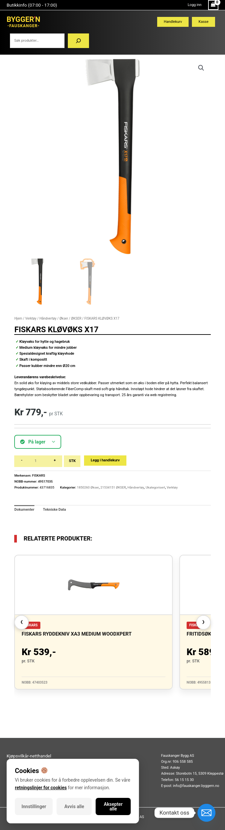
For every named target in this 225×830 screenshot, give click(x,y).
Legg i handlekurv (105, 460)
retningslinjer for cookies (41, 787)
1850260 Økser (88, 487)
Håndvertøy (47, 318)
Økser (64, 318)
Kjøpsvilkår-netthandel (29, 755)
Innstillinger (34, 806)
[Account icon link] (195, 5)
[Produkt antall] (38, 461)
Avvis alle (74, 806)
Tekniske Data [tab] (54, 509)
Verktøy (30, 318)
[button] (201, 68)
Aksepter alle (113, 806)
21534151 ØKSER (113, 487)
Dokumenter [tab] (24, 509)
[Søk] (78, 40)
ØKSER (76, 318)
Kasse (203, 22)
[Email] (206, 813)
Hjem (18, 318)
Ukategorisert (155, 487)
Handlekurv (173, 22)
